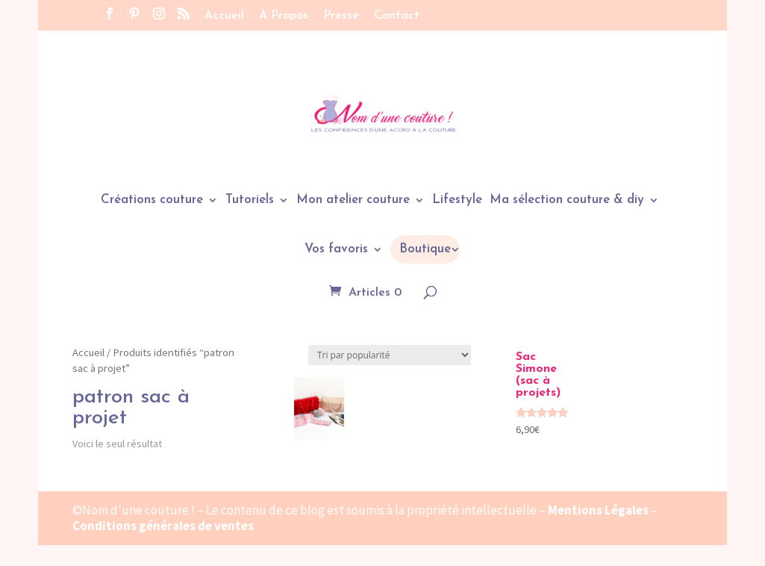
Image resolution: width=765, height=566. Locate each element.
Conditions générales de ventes (163, 525)
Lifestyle (457, 200)
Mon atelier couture (353, 200)
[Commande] (389, 355)
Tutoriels (249, 200)
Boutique (425, 249)
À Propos (283, 16)
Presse (341, 16)
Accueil (224, 16)
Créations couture (152, 200)
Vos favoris (336, 249)
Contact (396, 16)
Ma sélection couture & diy (567, 200)
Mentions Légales (598, 510)
